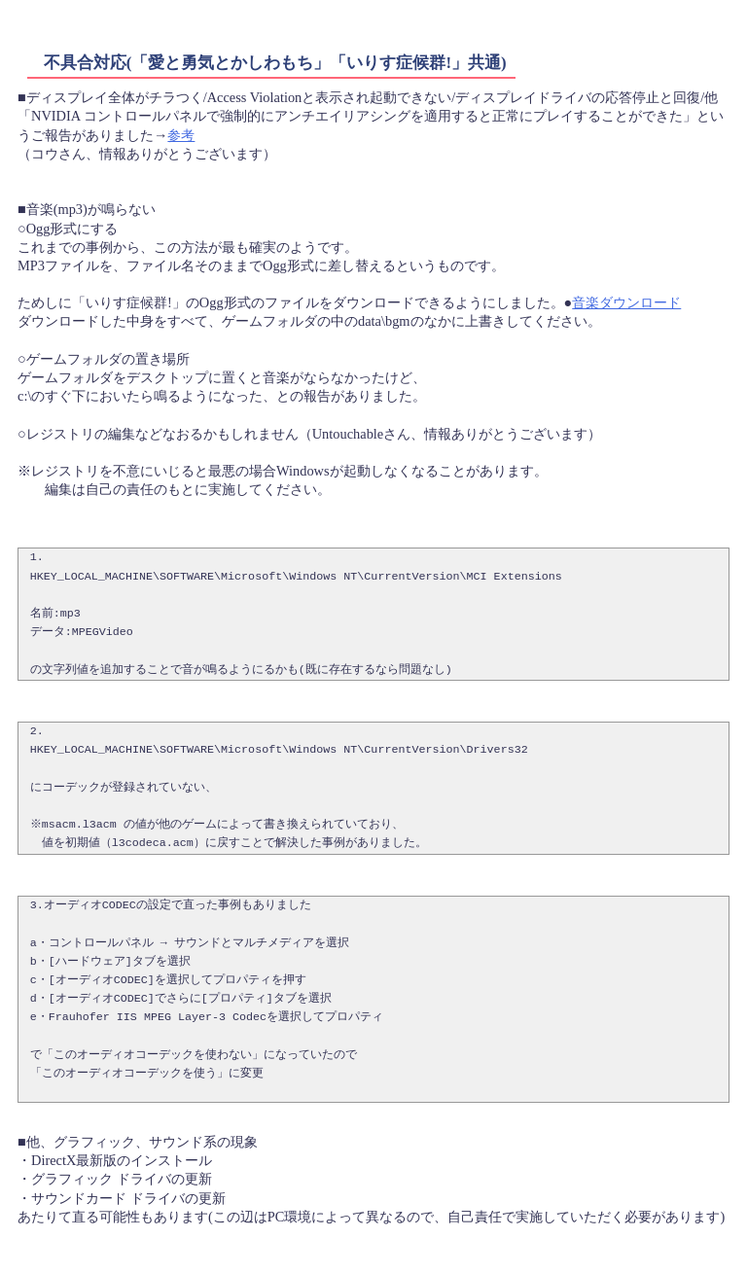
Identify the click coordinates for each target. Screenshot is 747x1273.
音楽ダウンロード (626, 302)
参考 (181, 135)
